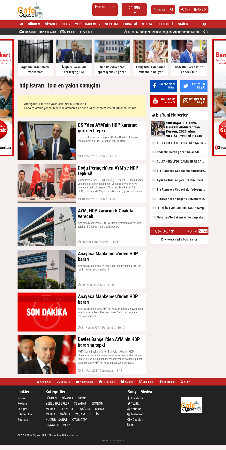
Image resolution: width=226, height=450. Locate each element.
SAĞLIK (183, 24)
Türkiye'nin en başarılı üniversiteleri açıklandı (180, 198)
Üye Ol (200, 9)
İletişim (22, 409)
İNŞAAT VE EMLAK (58, 425)
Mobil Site (63, 382)
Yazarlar (127, 382)
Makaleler (67, 32)
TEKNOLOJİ (165, 24)
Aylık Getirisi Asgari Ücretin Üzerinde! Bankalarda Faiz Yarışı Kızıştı (180, 180)
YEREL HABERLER (87, 24)
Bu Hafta (203, 231)
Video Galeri (48, 32)
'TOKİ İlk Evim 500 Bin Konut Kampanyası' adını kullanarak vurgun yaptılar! (180, 208)
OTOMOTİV (79, 420)
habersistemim (117, 440)
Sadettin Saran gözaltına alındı (175, 152)
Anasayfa (44, 382)
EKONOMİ (130, 24)
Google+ (135, 420)
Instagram (135, 414)
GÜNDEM (34, 24)
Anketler (86, 32)
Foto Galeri (27, 32)
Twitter (133, 403)
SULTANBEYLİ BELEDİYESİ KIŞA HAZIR (180, 143)
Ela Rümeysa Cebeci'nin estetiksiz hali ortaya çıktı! (180, 170)
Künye (22, 398)
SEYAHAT (112, 24)
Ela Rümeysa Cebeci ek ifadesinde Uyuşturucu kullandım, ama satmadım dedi (180, 189)
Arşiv (185, 382)
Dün (196, 231)
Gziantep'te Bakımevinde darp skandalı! (180, 217)
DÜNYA (99, 409)
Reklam (22, 403)
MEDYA (147, 24)
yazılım (105, 440)
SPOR (66, 24)
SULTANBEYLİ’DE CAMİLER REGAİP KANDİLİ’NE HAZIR (180, 161)
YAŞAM (80, 414)
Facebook (135, 398)
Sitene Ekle (25, 414)
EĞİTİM (94, 414)
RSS (131, 425)
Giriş (186, 9)
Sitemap (23, 420)
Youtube (134, 409)
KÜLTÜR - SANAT (56, 420)
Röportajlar (167, 382)
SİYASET (51, 24)
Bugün (190, 231)
